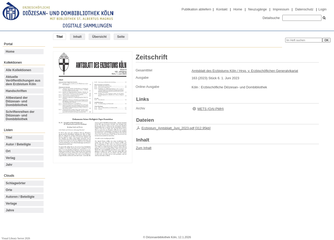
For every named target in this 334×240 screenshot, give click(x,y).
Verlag (10, 158)
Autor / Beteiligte (18, 144)
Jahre (10, 210)
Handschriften (16, 91)
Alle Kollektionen (18, 70)
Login (322, 9)
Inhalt (77, 37)
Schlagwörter (16, 183)
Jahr (9, 165)
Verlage (11, 203)
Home (237, 9)
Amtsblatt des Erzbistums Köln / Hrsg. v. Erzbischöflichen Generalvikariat (245, 71)
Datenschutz (304, 9)
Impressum (281, 9)
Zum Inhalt (144, 148)
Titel (9, 137)
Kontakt (222, 9)
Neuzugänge (257, 9)
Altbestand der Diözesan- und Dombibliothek (17, 101)
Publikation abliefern (196, 9)
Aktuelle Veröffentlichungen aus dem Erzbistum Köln (23, 80)
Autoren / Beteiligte (20, 197)
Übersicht (99, 37)
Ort (8, 151)
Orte (9, 190)
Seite (121, 37)
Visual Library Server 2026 (16, 238)
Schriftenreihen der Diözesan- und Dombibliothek (20, 115)
